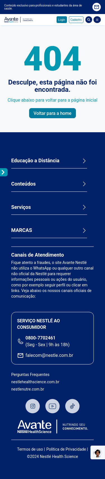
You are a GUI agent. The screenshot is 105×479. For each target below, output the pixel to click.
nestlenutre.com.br (27, 389)
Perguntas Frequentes (30, 374)
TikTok (72, 406)
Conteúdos (23, 184)
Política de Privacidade (66, 449)
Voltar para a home (52, 113)
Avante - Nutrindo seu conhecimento (18, 20)
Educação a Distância (35, 160)
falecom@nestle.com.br (49, 355)
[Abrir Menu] (97, 19)
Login (61, 19)
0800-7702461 (40, 338)
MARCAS (21, 230)
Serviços (21, 207)
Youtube (52, 406)
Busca (88, 19)
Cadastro (76, 19)
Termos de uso (30, 449)
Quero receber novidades (96, 7)
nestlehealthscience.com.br (35, 382)
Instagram (32, 406)
